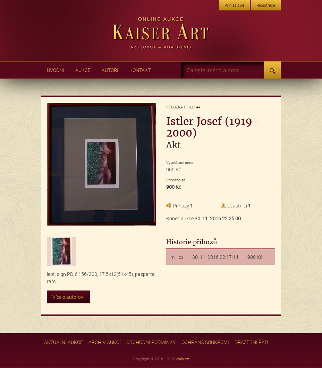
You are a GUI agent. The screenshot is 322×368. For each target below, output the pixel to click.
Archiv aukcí (104, 342)
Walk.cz (182, 358)
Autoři (110, 70)
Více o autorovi (68, 297)
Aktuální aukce (63, 342)
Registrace (265, 5)
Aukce (83, 70)
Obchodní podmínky (151, 342)
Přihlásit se (234, 5)
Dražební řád (251, 342)
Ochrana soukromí (205, 342)
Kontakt (140, 70)
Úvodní (55, 70)
